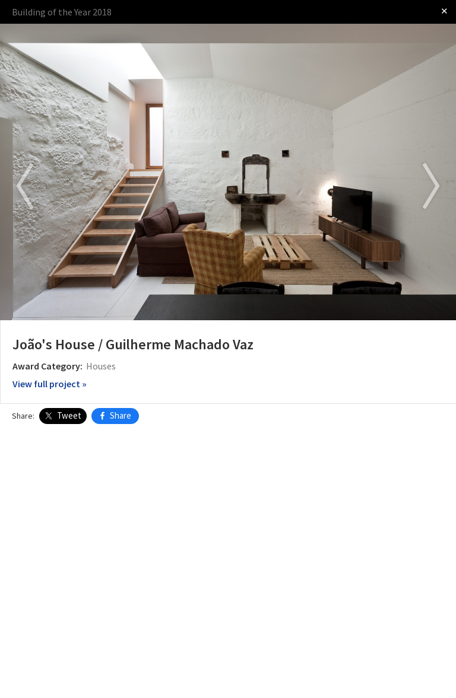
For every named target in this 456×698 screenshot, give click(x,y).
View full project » (49, 384)
